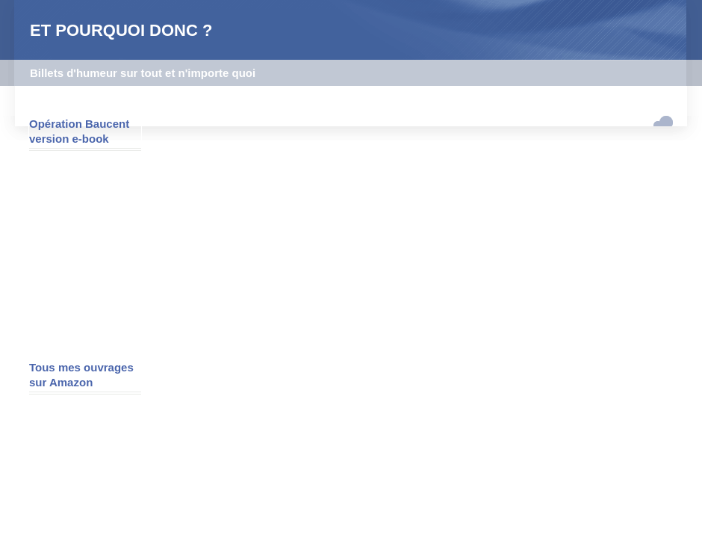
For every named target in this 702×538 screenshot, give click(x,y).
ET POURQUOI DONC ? (121, 30)
